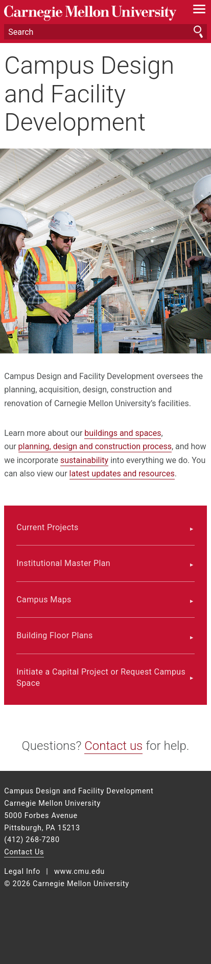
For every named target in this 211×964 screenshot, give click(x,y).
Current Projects (47, 527)
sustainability (84, 460)
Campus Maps (44, 599)
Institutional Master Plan (63, 563)
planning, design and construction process (95, 446)
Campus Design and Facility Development (89, 93)
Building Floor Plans (54, 635)
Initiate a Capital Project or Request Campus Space (100, 677)
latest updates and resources (122, 473)
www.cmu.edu (79, 871)
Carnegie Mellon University (90, 13)
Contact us (113, 746)
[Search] (105, 31)
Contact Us (24, 852)
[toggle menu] (199, 11)
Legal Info (22, 871)
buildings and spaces (122, 433)
